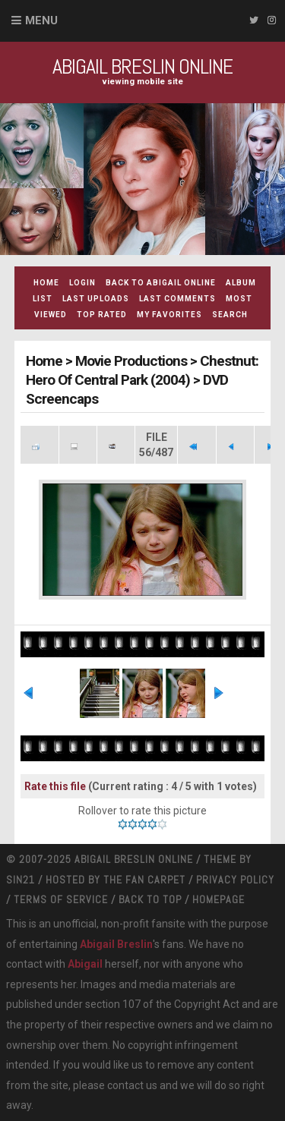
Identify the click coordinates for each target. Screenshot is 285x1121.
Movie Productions (131, 361)
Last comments (177, 298)
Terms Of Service (61, 899)
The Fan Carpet (144, 879)
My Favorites (169, 314)
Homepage (218, 899)
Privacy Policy (235, 879)
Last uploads (95, 298)
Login (82, 283)
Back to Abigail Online (161, 283)
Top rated (102, 314)
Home (46, 283)
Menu (41, 20)
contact (125, 1085)
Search (230, 314)
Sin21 (20, 879)
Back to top (150, 899)
